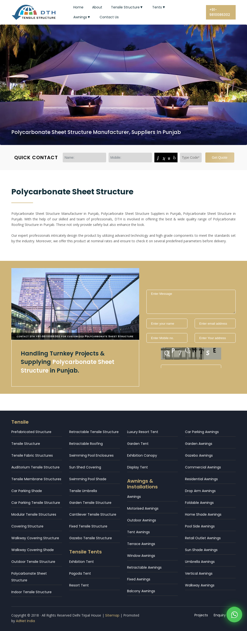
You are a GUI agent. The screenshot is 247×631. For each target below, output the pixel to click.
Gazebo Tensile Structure (90, 538)
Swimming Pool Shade (87, 479)
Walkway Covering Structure (35, 538)
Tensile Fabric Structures (32, 455)
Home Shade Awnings (203, 514)
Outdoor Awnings (141, 520)
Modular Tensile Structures (33, 514)
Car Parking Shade (26, 490)
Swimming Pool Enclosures (91, 455)
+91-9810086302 (219, 12)
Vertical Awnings (199, 573)
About (97, 7)
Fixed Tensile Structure (88, 526)
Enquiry (220, 615)
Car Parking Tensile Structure (35, 502)
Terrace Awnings (141, 543)
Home (78, 7)
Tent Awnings (138, 532)
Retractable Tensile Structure (94, 431)
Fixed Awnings (138, 579)
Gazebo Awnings (199, 455)
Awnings (82, 17)
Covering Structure (27, 526)
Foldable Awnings (199, 502)
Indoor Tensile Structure (31, 592)
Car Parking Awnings (202, 431)
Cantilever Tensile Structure (92, 514)
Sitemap (112, 615)
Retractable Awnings (144, 567)
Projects (201, 615)
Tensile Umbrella (83, 490)
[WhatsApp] (234, 616)
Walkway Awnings (199, 585)
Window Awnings (141, 555)
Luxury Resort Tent (142, 431)
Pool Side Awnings (200, 526)
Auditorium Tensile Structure (35, 467)
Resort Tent (79, 585)
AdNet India (25, 620)
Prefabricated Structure (31, 431)
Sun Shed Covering (85, 467)
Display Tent (137, 467)
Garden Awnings (198, 443)
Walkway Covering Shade (32, 549)
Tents (159, 7)
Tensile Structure (127, 7)
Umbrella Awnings (200, 561)
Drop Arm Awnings (200, 490)
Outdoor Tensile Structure (33, 561)
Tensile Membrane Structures (36, 479)
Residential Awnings (201, 479)
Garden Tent (138, 443)
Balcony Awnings (141, 591)
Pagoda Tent (80, 573)
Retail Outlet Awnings (203, 538)
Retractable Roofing (86, 443)
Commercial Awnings (203, 467)
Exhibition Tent (81, 561)
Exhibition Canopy (142, 455)
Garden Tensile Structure (90, 502)
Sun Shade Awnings (201, 549)
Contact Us (109, 17)
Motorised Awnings (142, 508)
